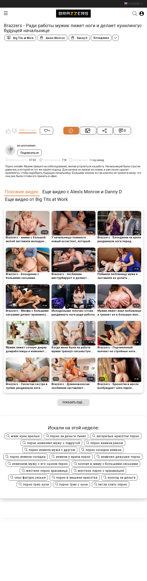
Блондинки (101, 37)
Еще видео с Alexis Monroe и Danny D (82, 191)
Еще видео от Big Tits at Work (36, 199)
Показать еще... (73, 402)
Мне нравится (8, 131)
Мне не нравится (14, 131)
